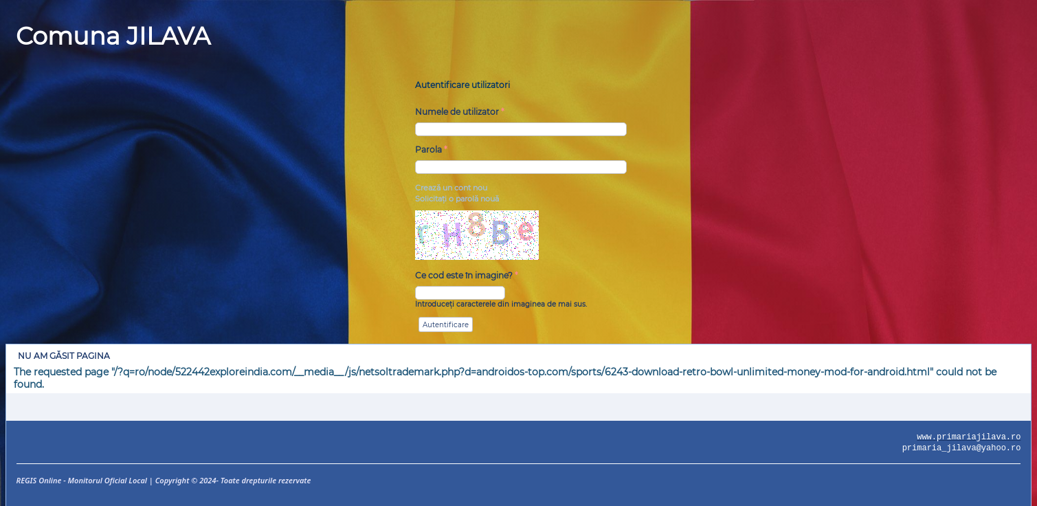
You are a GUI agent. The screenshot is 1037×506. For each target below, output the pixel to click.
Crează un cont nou (451, 187)
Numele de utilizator (459, 112)
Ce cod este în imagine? (466, 275)
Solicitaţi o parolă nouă (457, 199)
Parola (431, 149)
